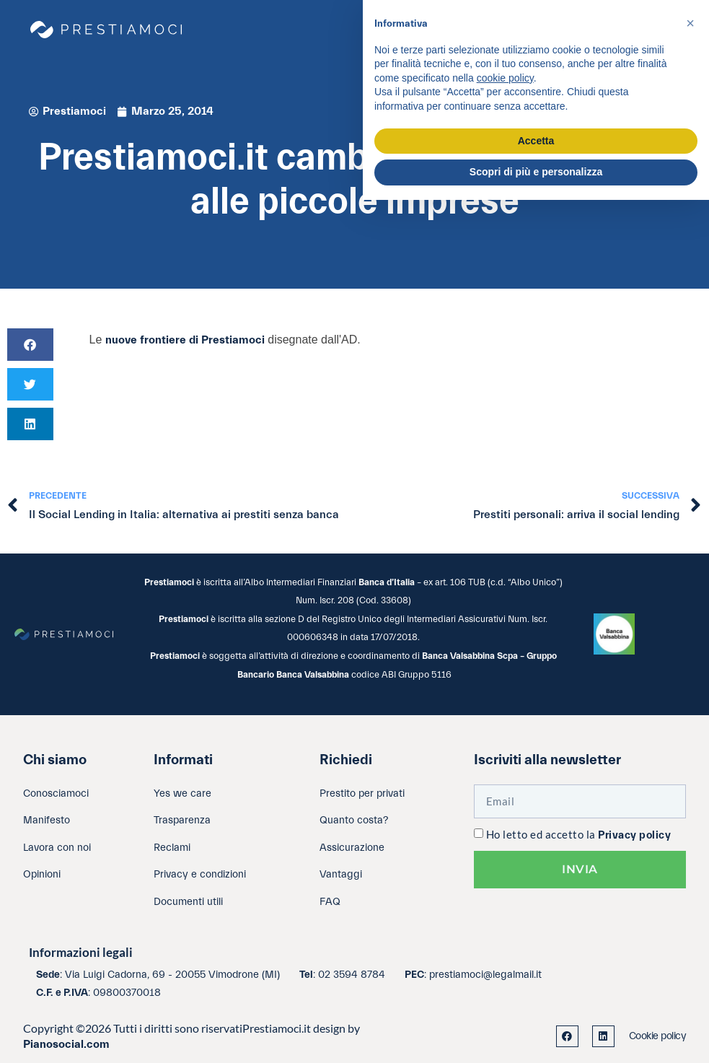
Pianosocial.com (66, 1044)
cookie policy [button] (505, 78)
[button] (30, 344)
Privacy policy (634, 835)
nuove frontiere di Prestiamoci (185, 339)
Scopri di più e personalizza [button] (536, 172)
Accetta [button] (536, 140)
